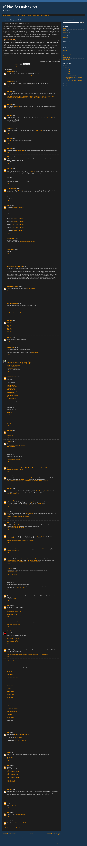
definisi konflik (10, 435)
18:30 (8, 816)
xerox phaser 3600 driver (18, 207)
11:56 (8, 133)
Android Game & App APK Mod (20, 822)
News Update (10, 630)
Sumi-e (65, 37)
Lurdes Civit (36, 15)
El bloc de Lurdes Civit (20, 7)
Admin (8, 605)
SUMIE (23, 15)
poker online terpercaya (12, 677)
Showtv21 (15, 598)
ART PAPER (16, 15)
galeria (64, 35)
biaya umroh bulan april (12, 774)
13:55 (8, 656)
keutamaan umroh (11, 781)
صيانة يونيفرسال (38, 130)
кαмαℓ (8, 205)
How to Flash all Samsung (13, 638)
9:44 (8, 616)
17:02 (8, 183)
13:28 (8, 143)
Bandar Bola (10, 697)
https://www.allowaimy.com (13, 493)
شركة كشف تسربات (19, 492)
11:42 (8, 123)
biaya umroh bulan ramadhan (13, 777)
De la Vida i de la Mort (71, 75)
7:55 (8, 796)
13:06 (8, 542)
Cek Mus (9, 359)
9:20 (8, 403)
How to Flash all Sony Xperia (13, 640)
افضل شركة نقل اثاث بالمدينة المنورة (27, 558)
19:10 (8, 785)
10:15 (8, 307)
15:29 (8, 99)
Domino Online (10, 717)
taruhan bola (10, 726)
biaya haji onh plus (11, 780)
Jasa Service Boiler (30, 288)
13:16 (8, 484)
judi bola (9, 723)
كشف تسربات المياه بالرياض (41, 490)
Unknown (9, 91)
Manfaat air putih (11, 385)
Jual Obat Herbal (11, 295)
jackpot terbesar (10, 691)
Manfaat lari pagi (11, 388)
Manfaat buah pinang (12, 391)
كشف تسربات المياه (11, 548)
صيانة (8, 511)
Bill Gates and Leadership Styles (15, 266)
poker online (10, 674)
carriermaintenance (11, 188)
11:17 (8, 425)
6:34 (8, 589)
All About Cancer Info (12, 614)
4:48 (8, 728)
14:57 (8, 163)
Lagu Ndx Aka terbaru (12, 574)
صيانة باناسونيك (33, 502)
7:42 (8, 450)
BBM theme (9, 322)
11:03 (8, 518)
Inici (31, 834)
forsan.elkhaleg (10, 556)
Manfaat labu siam (11, 392)
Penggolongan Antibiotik (12, 341)
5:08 (8, 437)
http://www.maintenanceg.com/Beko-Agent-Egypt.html (19, 84)
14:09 (8, 76)
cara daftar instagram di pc (13, 368)
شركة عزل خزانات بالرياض (27, 477)
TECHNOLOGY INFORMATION (21, 746)
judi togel (9, 705)
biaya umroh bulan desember (13, 778)
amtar (8, 475)
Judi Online (9, 755)
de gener (68, 73)
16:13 (8, 471)
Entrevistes (65, 32)
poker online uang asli (12, 682)
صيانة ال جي (40, 503)
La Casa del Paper (45, 15)
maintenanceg (10, 71)
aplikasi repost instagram (12, 366)
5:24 (8, 824)
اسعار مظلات (49, 117)
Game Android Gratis (12, 571)
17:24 (8, 461)
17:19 (8, 747)
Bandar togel (10, 757)
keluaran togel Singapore (12, 708)
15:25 (8, 316)
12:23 (8, 354)
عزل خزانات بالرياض (25, 479)
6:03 (8, 290)
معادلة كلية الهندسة (15, 524)
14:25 (8, 86)
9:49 (8, 643)
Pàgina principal (7, 15)
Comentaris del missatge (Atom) (18, 836)
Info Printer (14, 805)
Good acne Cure (21, 587)
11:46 (8, 282)
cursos (64, 30)
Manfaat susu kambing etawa (13, 386)
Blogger (57, 842)
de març (68, 69)
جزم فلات (9, 140)
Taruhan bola (10, 758)
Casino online (10, 720)
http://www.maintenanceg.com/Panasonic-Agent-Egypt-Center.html (22, 504)
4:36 (8, 333)
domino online (10, 685)
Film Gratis (9, 568)
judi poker (9, 688)
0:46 (8, 343)
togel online (9, 714)
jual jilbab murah (11, 249)
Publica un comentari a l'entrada (12, 827)
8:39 (8, 262)
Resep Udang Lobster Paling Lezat (15, 312)
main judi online (11, 660)
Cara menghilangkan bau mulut (14, 396)
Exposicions (18, 66)
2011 (66, 83)
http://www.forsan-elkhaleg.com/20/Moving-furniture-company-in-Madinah (23, 561)
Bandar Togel (10, 671)
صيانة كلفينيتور (31, 171)
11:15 (8, 414)
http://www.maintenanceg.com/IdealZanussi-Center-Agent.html (21, 75)
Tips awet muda (10, 243)
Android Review (11, 347)
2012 (66, 67)
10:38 (8, 111)
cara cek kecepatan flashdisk (13, 624)
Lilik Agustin (10, 441)
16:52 (8, 200)
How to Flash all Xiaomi (12, 637)
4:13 (8, 626)
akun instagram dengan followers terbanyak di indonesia (20, 363)
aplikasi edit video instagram (13, 365)
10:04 (8, 506)
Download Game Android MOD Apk (15, 469)
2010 (66, 85)
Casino (8, 700)
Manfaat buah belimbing (12, 395)
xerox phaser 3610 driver (18, 210)
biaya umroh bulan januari (13, 770)
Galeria (29, 15)
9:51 (8, 577)
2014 (66, 65)
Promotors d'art (66, 59)
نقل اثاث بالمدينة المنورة (32, 560)
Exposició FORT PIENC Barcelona (74, 80)
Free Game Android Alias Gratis (14, 611)
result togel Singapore (12, 711)
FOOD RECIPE (17, 743)
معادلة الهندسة (17, 106)
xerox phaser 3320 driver (18, 213)
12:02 (8, 245)
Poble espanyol (66, 57)
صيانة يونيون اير (29, 513)
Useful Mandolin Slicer (12, 303)
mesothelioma (10, 238)
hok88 (8, 752)
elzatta (8, 258)
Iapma (64, 55)
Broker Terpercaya (11, 423)
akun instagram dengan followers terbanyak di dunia (19, 362)
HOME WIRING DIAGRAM (20, 740)
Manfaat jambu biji (11, 389)
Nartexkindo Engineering (13, 286)
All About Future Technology (13, 612)
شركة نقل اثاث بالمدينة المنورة (14, 560)
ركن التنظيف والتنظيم (19, 158)
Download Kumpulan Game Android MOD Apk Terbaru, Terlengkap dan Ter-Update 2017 (27, 467)
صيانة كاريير (21, 190)
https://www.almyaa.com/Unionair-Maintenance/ (18, 516)
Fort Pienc (65, 50)
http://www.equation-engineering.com (15, 527)
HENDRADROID (11, 446)
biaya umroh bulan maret (12, 773)
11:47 (8, 529)
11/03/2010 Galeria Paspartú (70, 44)
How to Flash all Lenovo (12, 641)
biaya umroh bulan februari (13, 771)
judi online (9, 680)
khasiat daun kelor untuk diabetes (14, 793)
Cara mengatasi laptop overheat (15, 620)
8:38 (8, 253)
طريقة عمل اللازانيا (20, 150)
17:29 (8, 233)
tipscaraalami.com (11, 376)
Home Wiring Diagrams (20, 814)
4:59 (8, 299)
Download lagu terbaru (12, 573)
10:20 (8, 563)
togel (8, 703)
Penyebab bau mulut (11, 398)
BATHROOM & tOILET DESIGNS (21, 734)
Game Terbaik (10, 448)
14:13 (8, 152)
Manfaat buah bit (11, 393)
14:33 (8, 495)
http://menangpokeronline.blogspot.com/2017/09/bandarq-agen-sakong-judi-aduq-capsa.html (28, 654)
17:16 (8, 807)
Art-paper (65, 28)
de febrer (68, 71)
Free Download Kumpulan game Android (16, 445)
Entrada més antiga (53, 834)
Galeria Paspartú (67, 52)
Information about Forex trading (14, 459)
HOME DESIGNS (18, 737)
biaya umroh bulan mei (12, 775)
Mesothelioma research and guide (27, 241)
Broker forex (10, 412)
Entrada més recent (9, 834)
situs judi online (10, 694)
